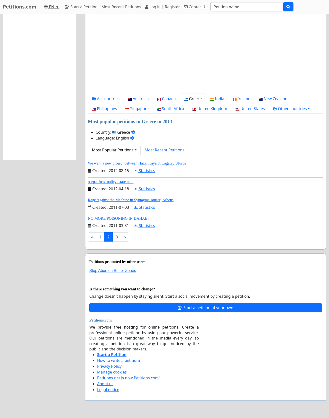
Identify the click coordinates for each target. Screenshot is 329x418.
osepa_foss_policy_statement (111, 182)
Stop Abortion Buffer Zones (112, 271)
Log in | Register (162, 6)
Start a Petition (81, 6)
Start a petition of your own (205, 307)
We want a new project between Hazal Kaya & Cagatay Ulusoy (137, 163)
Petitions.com (19, 6)
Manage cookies (112, 372)
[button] (291, 109)
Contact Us (196, 6)
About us (105, 383)
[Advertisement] (206, 56)
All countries (105, 98)
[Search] (246, 6)
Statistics (144, 170)
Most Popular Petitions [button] (113, 150)
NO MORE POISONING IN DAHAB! (118, 218)
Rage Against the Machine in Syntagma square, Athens (131, 200)
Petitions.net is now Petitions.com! (128, 378)
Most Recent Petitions (121, 6)
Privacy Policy (109, 366)
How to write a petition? (118, 360)
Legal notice (108, 389)
